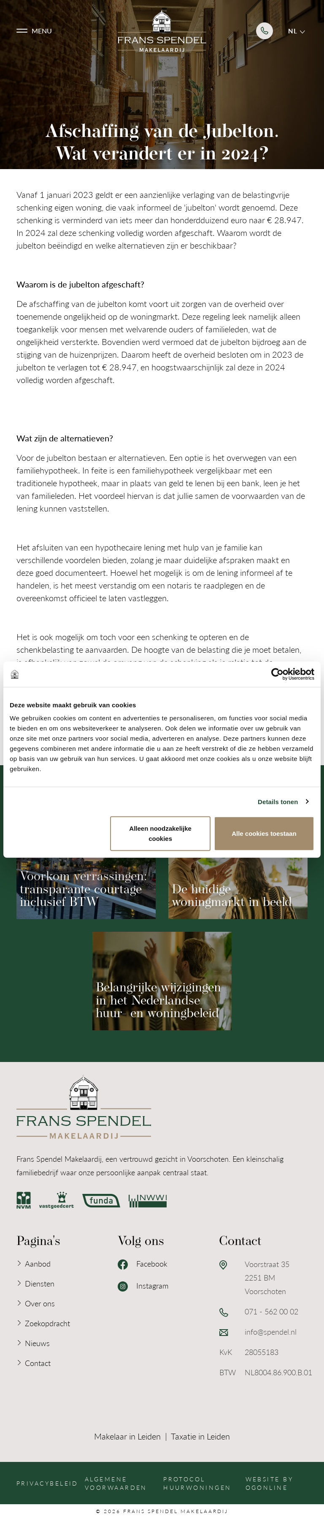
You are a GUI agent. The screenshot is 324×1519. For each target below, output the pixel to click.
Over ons (40, 1303)
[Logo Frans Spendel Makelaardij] (162, 31)
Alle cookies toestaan (264, 833)
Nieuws (37, 1343)
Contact (38, 1363)
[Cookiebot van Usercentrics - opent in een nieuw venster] (277, 674)
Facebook (142, 1264)
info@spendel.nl (271, 1331)
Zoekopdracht (47, 1323)
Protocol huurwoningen (197, 1483)
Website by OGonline (269, 1483)
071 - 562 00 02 (271, 1311)
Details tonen (278, 801)
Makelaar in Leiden (127, 1436)
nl (296, 31)
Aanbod (38, 1263)
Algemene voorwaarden (116, 1483)
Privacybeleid (47, 1483)
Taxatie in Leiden (200, 1436)
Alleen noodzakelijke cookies (160, 833)
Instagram (143, 1286)
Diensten (39, 1283)
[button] (34, 31)
